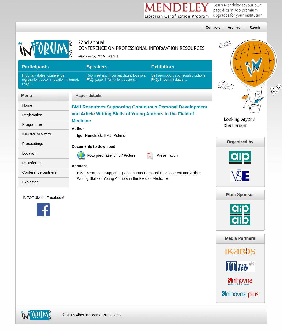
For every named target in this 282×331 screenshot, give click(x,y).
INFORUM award (36, 134)
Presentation (167, 155)
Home (27, 105)
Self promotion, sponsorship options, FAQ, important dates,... (181, 71)
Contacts (213, 27)
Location (29, 153)
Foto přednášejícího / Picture (111, 155)
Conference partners (39, 172)
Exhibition (30, 182)
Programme (32, 124)
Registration (32, 115)
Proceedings (32, 144)
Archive (234, 27)
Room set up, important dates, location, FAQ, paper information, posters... (116, 71)
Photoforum (32, 163)
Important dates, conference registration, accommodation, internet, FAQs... (51, 73)
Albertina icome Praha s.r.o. (98, 315)
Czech (255, 27)
